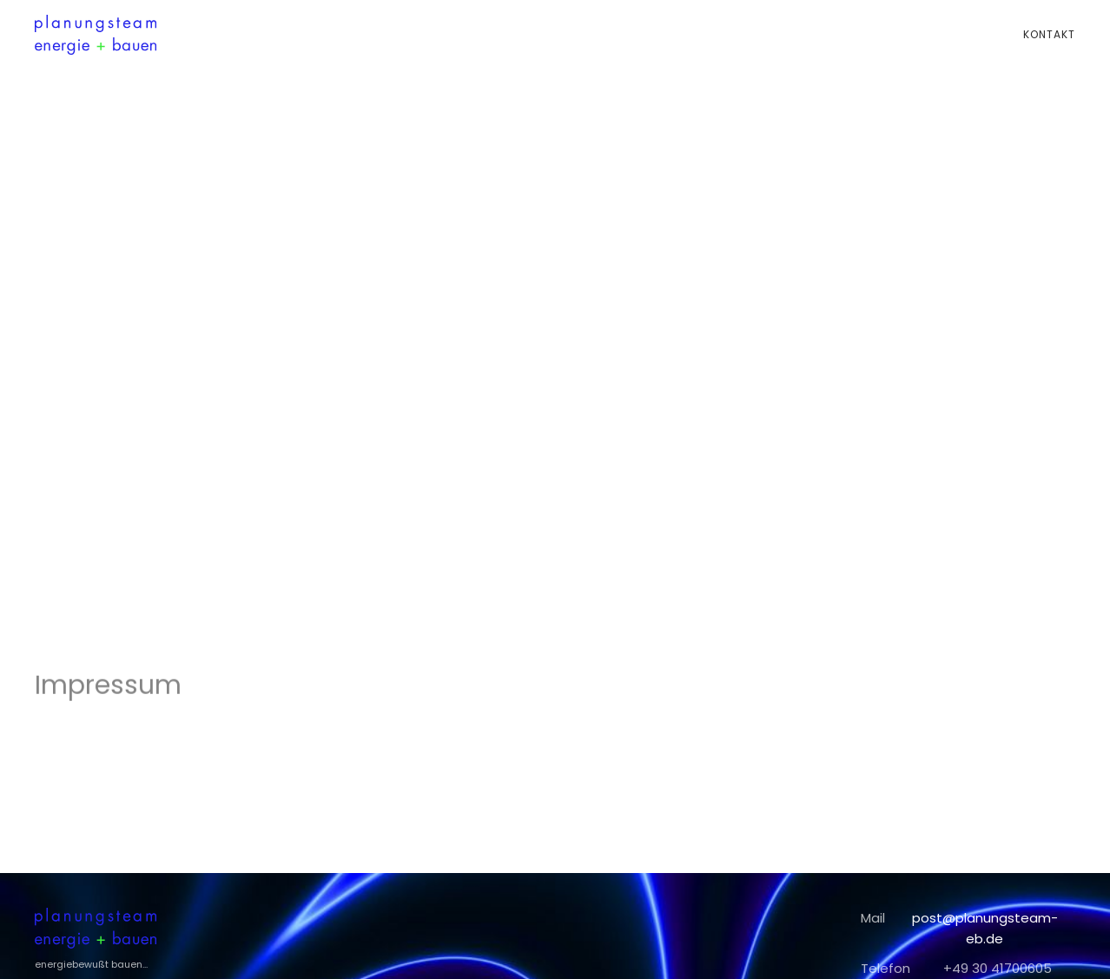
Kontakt (1049, 34)
